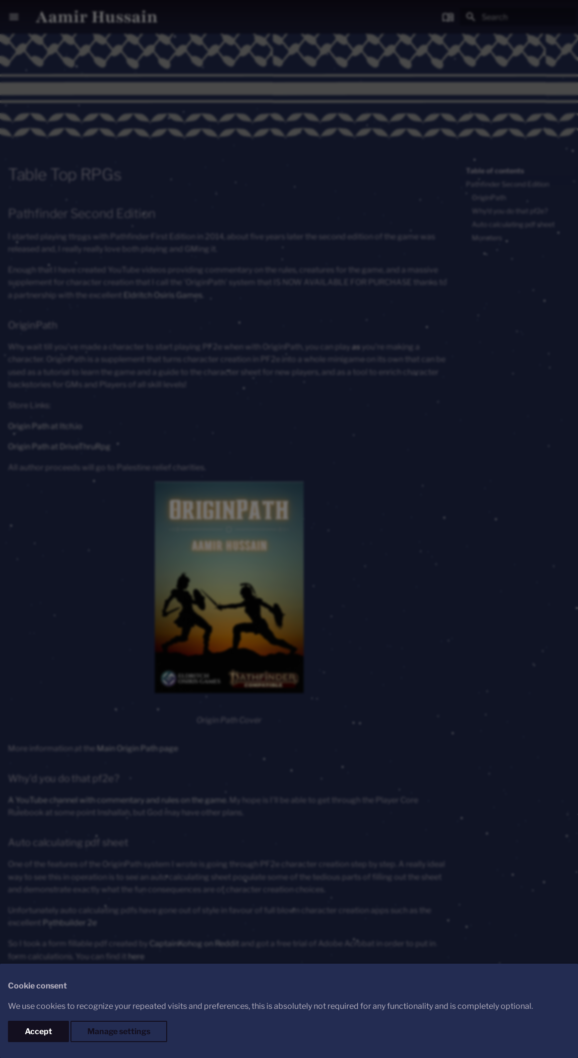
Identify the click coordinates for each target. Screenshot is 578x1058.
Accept (38, 1031)
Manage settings (118, 1031)
